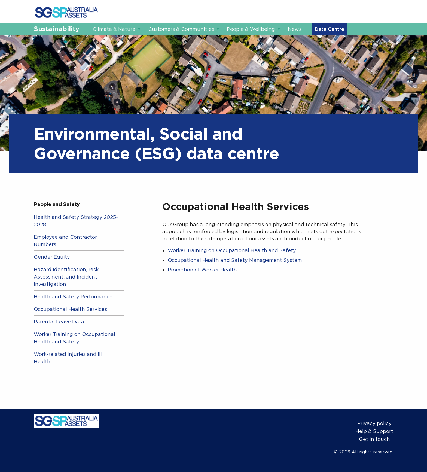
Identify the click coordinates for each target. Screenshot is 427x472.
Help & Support (374, 431)
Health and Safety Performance (73, 296)
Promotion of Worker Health (202, 270)
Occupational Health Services (70, 309)
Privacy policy (374, 423)
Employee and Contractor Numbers (65, 240)
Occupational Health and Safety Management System (235, 260)
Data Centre (329, 29)
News (294, 29)
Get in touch (374, 439)
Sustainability (56, 29)
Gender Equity (52, 257)
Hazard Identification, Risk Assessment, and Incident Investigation (66, 277)
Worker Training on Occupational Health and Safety (74, 337)
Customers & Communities (181, 29)
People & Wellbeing (251, 29)
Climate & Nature (114, 29)
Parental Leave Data (59, 322)
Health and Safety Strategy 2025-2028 (76, 220)
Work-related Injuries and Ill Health (68, 357)
